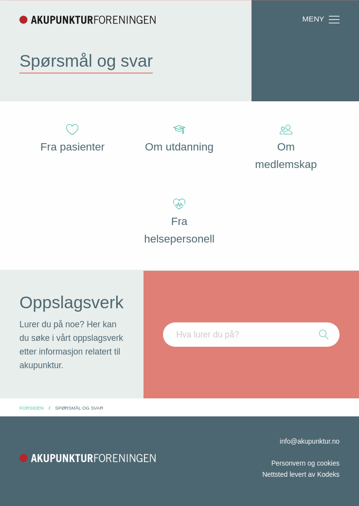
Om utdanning (179, 138)
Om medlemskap (286, 147)
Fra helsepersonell (179, 222)
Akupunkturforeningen (87, 19)
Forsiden (31, 408)
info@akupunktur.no (309, 441)
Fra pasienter (73, 138)
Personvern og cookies (305, 463)
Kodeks (328, 474)
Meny (321, 19)
